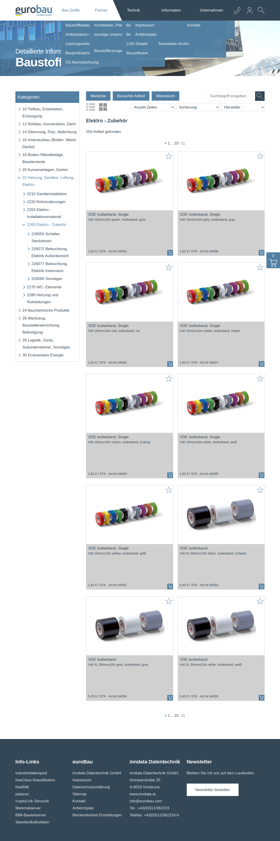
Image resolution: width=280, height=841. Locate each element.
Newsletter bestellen (212, 790)
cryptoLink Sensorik (32, 801)
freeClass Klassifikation (35, 780)
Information (171, 10)
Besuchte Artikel (131, 96)
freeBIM (22, 787)
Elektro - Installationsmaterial (44, 213)
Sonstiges (46, 279)
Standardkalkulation (32, 822)
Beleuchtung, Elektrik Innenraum (49, 267)
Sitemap (79, 794)
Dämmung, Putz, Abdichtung (49, 132)
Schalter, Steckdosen (45, 237)
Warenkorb (165, 96)
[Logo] (33, 10)
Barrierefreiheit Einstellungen (97, 815)
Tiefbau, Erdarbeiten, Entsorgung (42, 112)
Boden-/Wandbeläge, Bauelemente (43, 158)
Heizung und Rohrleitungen (42, 298)
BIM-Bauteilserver (30, 815)
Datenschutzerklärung (91, 787)
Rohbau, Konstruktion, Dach (49, 124)
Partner (101, 10)
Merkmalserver (28, 808)
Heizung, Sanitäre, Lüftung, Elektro (48, 181)
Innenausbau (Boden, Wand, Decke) (49, 143)
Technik (133, 10)
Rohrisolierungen (46, 202)
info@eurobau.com (145, 801)
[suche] (231, 96)
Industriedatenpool (31, 773)
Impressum (81, 780)
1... (170, 143)
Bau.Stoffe (71, 10)
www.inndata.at (142, 794)
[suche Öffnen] (260, 14)
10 (176, 143)
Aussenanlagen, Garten (45, 170)
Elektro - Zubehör (46, 225)
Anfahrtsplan (83, 808)
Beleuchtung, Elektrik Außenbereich (50, 252)
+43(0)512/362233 (153, 808)
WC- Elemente (44, 287)
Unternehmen (211, 10)
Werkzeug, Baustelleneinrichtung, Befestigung (41, 325)
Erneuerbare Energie (42, 355)
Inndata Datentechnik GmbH (96, 773)
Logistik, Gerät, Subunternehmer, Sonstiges (46, 343)
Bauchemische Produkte (45, 310)
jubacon (22, 794)
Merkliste (98, 96)
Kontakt (79, 801)
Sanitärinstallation (47, 194)
